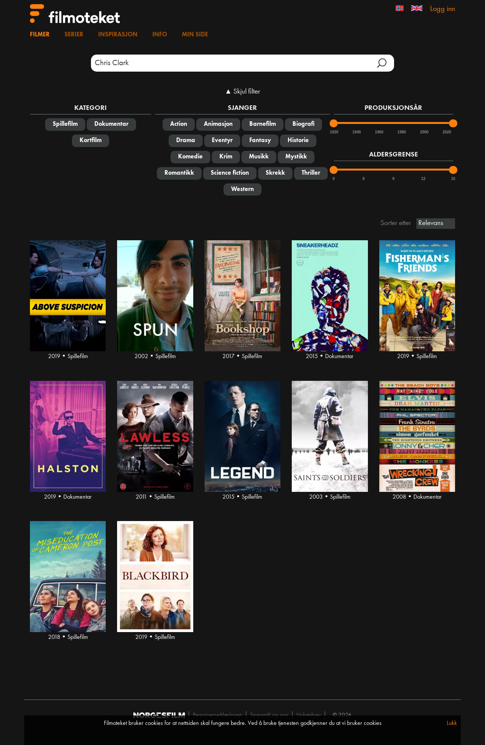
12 (423, 179)
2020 (446, 132)
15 (453, 179)
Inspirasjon (118, 35)
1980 (401, 132)
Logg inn (442, 9)
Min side (195, 35)
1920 (334, 132)
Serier (73, 35)
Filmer (40, 35)
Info (159, 35)
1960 (379, 132)
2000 (424, 132)
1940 (356, 132)
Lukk (452, 723)
